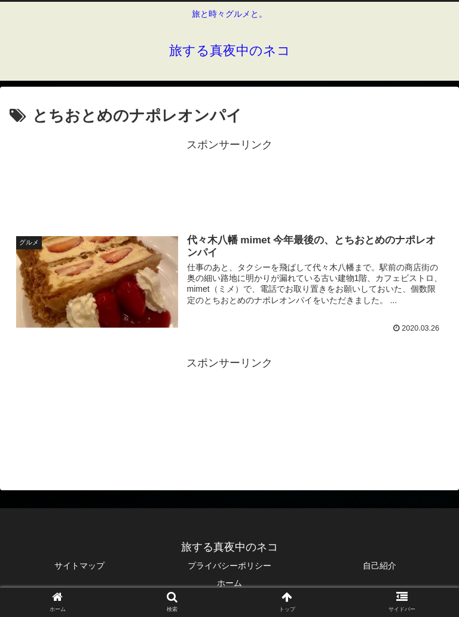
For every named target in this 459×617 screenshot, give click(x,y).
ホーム (229, 583)
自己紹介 (379, 565)
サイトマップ (79, 565)
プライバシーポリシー (229, 565)
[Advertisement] (229, 182)
